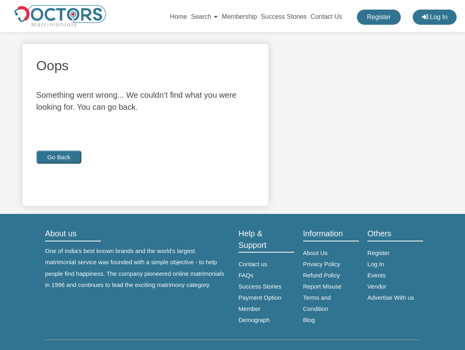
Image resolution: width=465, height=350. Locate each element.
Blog (309, 319)
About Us (315, 252)
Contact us (252, 264)
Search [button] (204, 16)
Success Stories (284, 16)
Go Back (59, 157)
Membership (239, 16)
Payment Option (260, 297)
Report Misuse (322, 286)
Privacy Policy (321, 264)
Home (178, 16)
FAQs (246, 275)
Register (379, 17)
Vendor (376, 286)
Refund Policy (321, 275)
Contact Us (326, 16)
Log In (435, 17)
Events (376, 275)
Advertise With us (390, 297)
